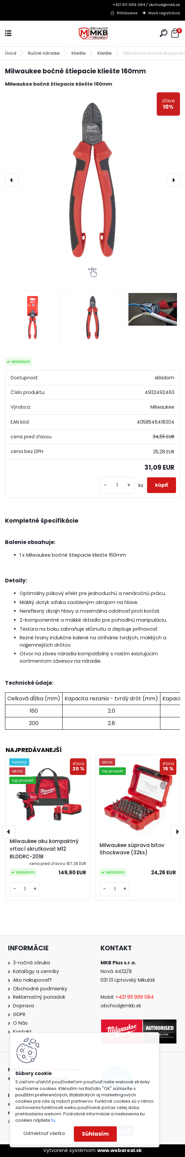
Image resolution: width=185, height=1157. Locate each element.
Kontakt (22, 1031)
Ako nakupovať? (32, 980)
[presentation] (11, 180)
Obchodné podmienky (40, 988)
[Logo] (92, 33)
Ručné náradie (44, 53)
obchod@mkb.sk (120, 1005)
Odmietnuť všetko (44, 1133)
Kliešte (79, 53)
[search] (163, 33)
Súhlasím (95, 1134)
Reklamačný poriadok (39, 997)
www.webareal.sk (119, 1150)
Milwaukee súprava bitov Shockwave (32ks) (131, 849)
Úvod (10, 53)
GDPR (19, 1014)
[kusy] (117, 485)
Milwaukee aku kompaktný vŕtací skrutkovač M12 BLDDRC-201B (44, 849)
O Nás (20, 1023)
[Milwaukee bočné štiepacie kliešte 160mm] (92, 180)
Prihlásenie (127, 13)
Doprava (23, 1005)
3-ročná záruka (31, 962)
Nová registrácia (164, 13)
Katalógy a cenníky (36, 971)
